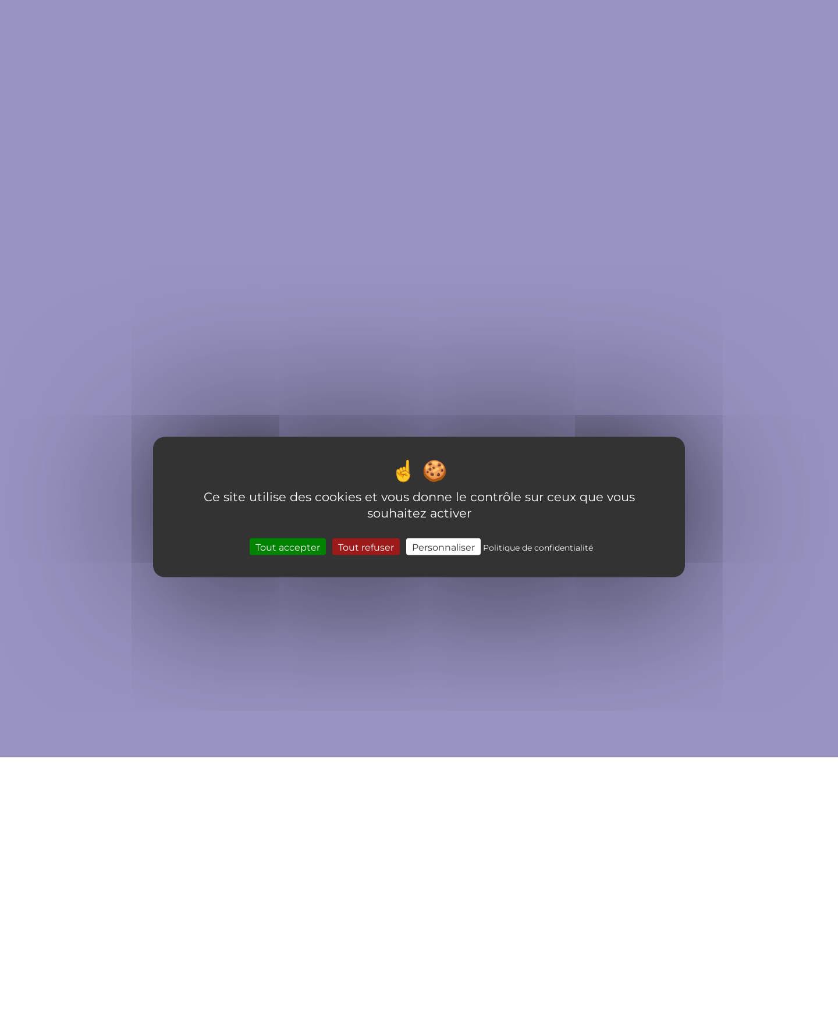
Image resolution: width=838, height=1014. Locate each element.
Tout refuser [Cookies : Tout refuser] (366, 546)
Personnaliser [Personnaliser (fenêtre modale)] (443, 546)
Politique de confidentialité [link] (538, 546)
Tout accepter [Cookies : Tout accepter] (287, 546)
